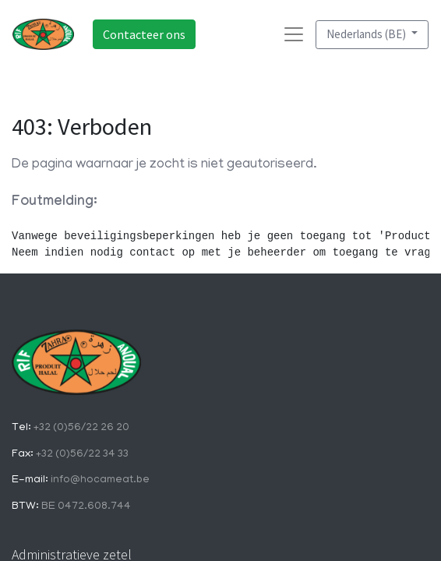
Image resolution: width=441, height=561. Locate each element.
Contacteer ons (144, 34)
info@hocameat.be (99, 480)
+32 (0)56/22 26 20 (80, 428)
